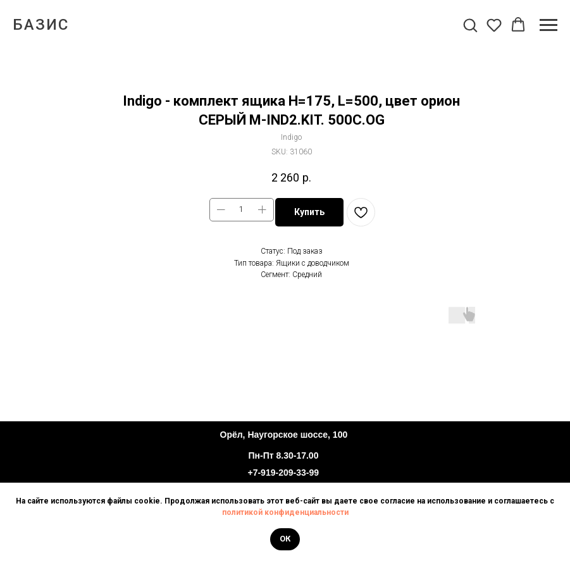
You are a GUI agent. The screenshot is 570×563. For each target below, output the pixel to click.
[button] (470, 24)
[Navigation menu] (548, 25)
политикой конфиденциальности (285, 512)
